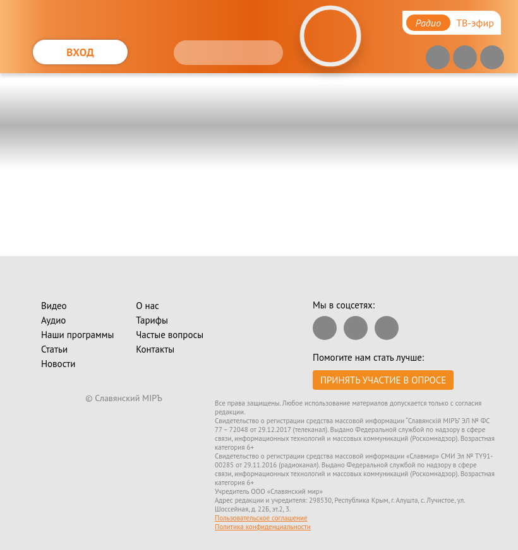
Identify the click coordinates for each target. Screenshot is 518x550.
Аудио (53, 320)
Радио (428, 22)
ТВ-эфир (475, 22)
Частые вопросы (169, 335)
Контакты (155, 349)
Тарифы (152, 320)
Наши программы (77, 335)
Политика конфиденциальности (263, 526)
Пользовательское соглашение (261, 517)
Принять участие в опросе (383, 380)
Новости (58, 364)
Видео (54, 306)
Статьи (54, 349)
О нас (147, 306)
